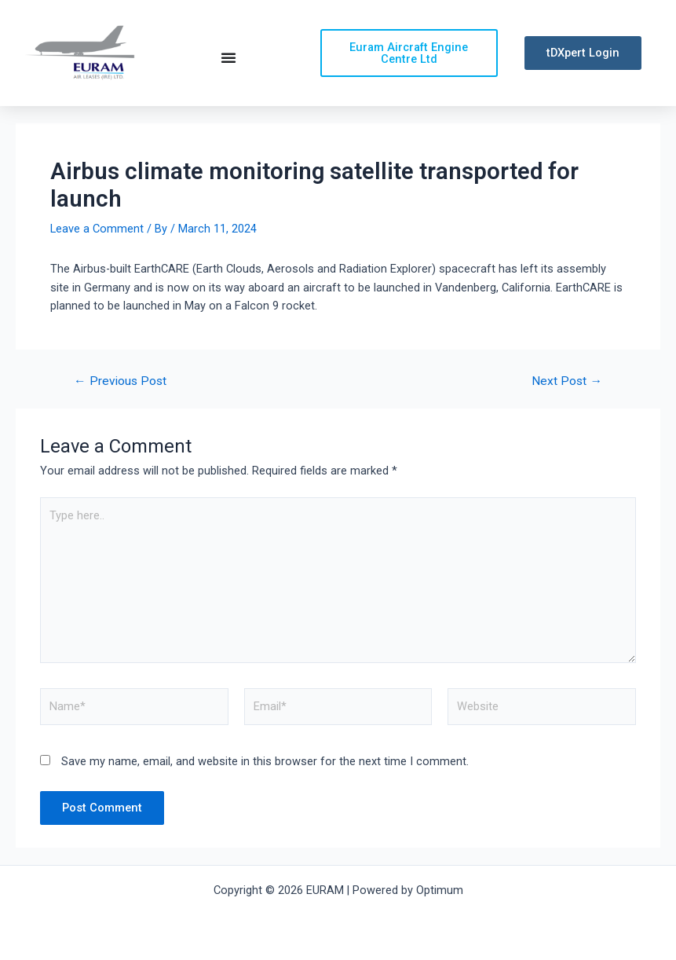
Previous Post (120, 382)
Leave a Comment (97, 229)
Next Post (567, 382)
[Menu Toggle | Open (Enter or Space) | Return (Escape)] (228, 57)
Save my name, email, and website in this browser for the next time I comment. (265, 761)
